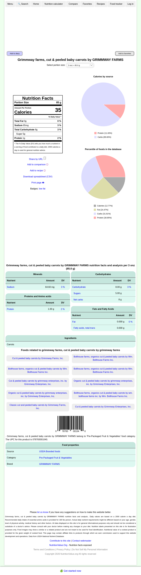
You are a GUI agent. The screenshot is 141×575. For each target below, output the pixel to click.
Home (36, 4)
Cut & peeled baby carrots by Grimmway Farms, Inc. (37, 358)
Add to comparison (36, 164)
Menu (10, 4)
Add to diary (15, 53)
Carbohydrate (79, 287)
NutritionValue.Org (58, 545)
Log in (131, 4)
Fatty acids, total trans (84, 328)
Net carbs (78, 299)
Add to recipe (36, 170)
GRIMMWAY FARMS (49, 464)
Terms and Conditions (44, 549)
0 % (131, 321)
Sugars (77, 293)
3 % (63, 287)
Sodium (10, 287)
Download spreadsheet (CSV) (37, 176)
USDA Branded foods (49, 451)
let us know (42, 512)
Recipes (101, 4)
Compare (73, 4)
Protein (10, 309)
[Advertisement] (70, 28)
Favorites (87, 4)
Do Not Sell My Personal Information (90, 549)
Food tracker (116, 4)
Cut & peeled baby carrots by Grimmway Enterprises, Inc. (103, 406)
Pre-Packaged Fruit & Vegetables (55, 458)
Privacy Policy (63, 549)
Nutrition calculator (54, 4)
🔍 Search (23, 4)
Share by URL (38, 159)
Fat (73, 321)
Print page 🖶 (37, 182)
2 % (63, 309)
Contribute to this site (60, 541)
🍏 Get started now (70, 571)
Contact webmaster (81, 541)
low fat (42, 189)
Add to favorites (124, 53)
